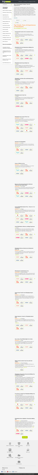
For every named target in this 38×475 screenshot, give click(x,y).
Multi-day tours (5, 41)
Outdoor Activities (5, 31)
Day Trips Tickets (10, 450)
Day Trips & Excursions (6, 25)
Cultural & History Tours (6, 27)
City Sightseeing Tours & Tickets (19, 456)
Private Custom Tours (6, 35)
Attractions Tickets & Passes (7, 12)
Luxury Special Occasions (7, 39)
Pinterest (9, 471)
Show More (25, 437)
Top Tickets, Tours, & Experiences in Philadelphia (25, 25)
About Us (20, 1)
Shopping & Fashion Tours (7, 37)
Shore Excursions (5, 29)
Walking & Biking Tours (6, 21)
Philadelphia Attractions (5, 8)
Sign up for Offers (32, 1)
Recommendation (7, 44)
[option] (19, 39)
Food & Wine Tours (6, 23)
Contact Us (25, 1)
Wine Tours (28, 450)
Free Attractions (19, 462)
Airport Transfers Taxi (10, 444)
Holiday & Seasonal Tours (7, 33)
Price (24, 20)
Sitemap (3, 469)
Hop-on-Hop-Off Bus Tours (19, 444)
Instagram (15, 471)
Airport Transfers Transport (7, 10)
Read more (17, 37)
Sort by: (17, 20)
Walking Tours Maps (10, 456)
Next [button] (34, 55)
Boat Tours (28, 444)
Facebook (3, 471)
